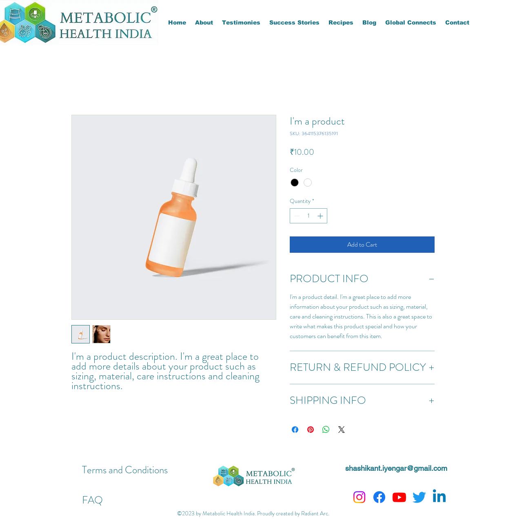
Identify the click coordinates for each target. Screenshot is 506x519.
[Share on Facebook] (295, 429)
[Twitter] (419, 497)
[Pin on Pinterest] (310, 429)
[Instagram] (359, 497)
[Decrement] (296, 216)
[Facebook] (379, 497)
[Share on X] (341, 429)
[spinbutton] (308, 216)
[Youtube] (399, 497)
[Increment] (321, 216)
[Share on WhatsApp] (326, 429)
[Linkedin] (439, 497)
